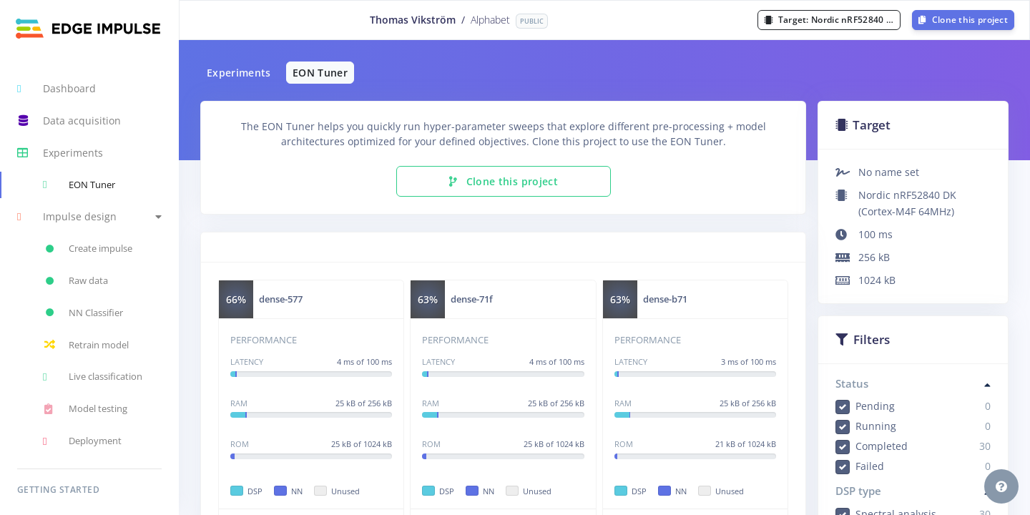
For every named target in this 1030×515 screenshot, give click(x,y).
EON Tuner (79, 184)
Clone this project (963, 20)
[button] (89, 217)
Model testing (85, 409)
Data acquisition (69, 120)
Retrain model (86, 344)
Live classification (92, 377)
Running (923, 425)
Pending (923, 405)
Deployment (82, 441)
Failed (923, 466)
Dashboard (56, 88)
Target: (832, 20)
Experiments (60, 153)
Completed (923, 445)
